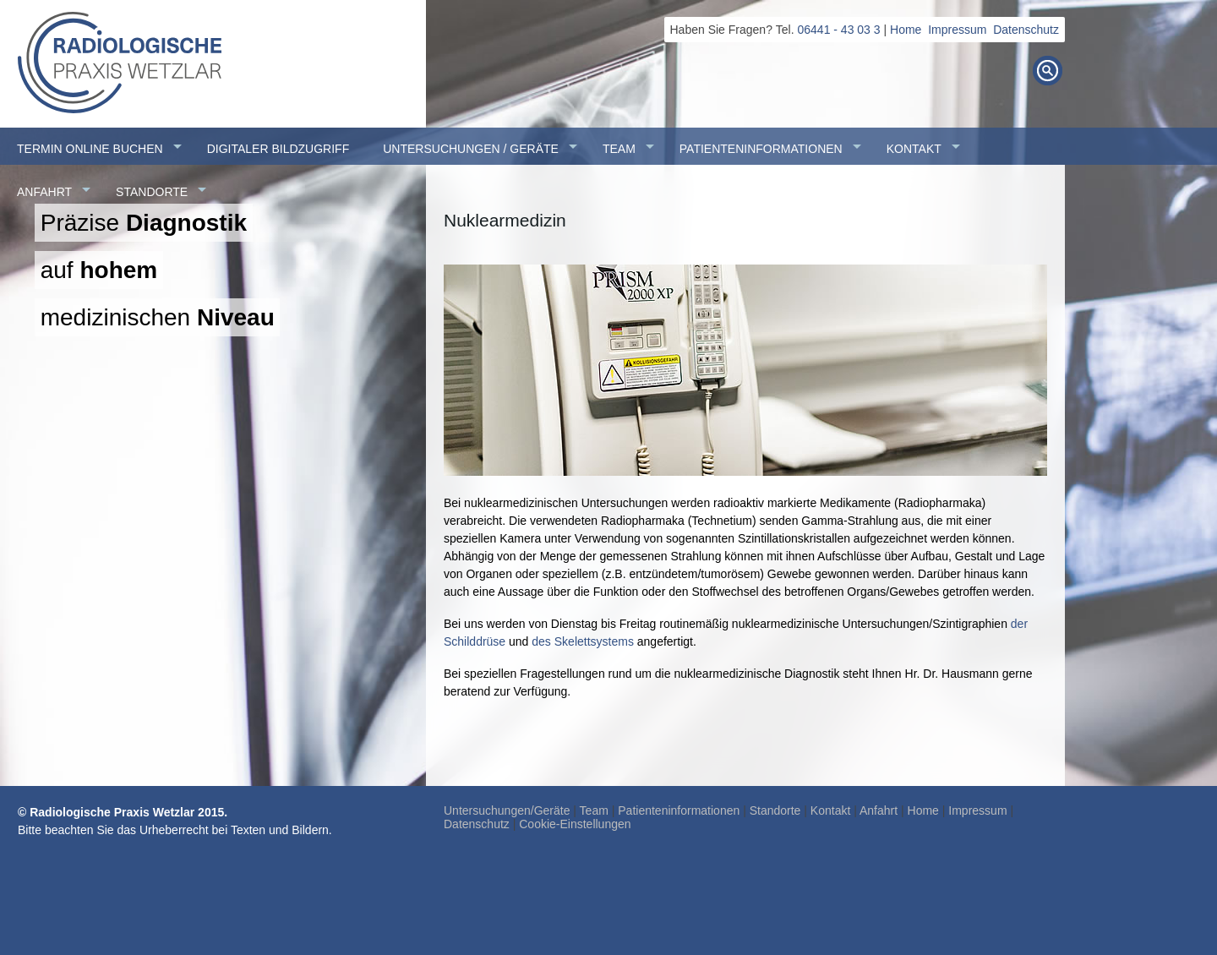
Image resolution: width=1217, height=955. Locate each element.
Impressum (957, 29)
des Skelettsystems (583, 641)
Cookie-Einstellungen (574, 824)
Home (905, 29)
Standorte (775, 810)
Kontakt (830, 810)
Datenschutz (1026, 29)
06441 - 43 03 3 (839, 29)
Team (594, 810)
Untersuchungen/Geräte (507, 810)
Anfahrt (879, 810)
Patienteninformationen (678, 810)
